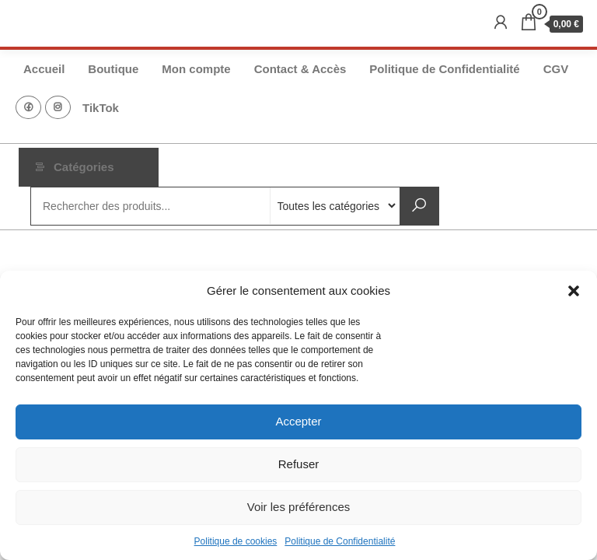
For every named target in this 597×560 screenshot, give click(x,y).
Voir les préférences (299, 506)
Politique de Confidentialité (340, 541)
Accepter (298, 421)
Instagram (58, 107)
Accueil (44, 68)
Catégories (84, 166)
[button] (573, 291)
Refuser (298, 464)
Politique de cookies (236, 541)
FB (28, 107)
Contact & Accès (300, 68)
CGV (556, 68)
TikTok (100, 107)
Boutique (113, 68)
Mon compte (196, 68)
